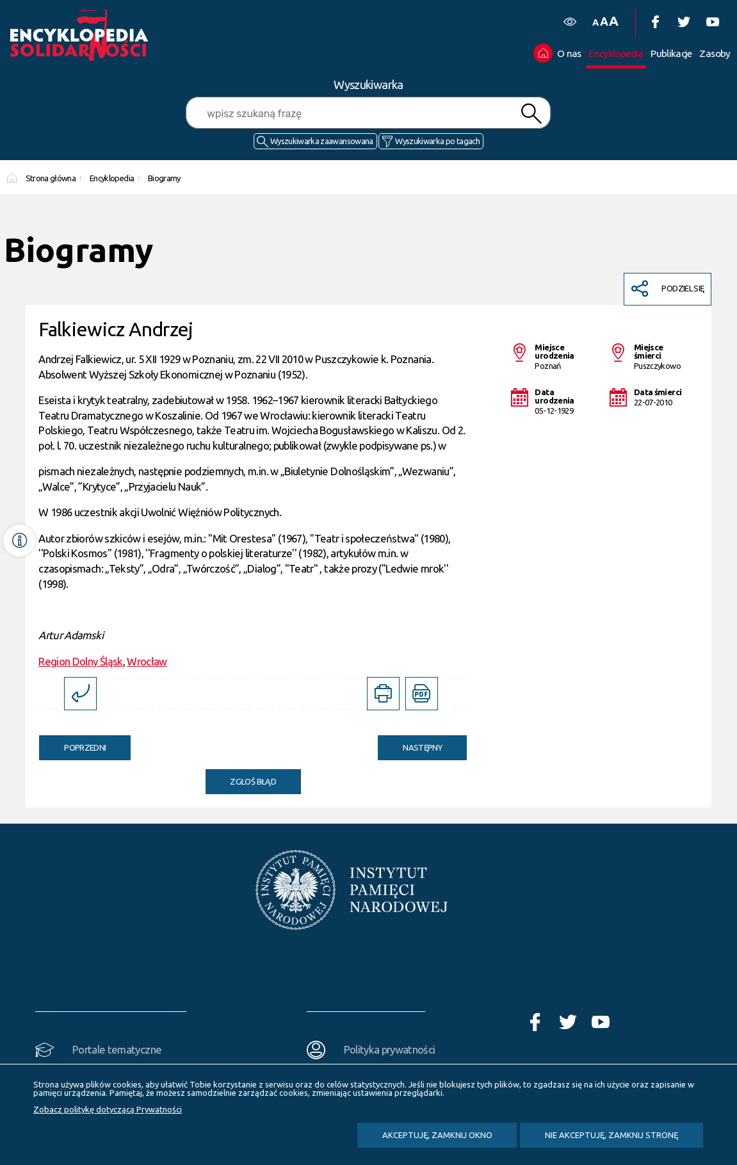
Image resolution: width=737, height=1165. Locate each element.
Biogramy (164, 178)
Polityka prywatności (389, 1049)
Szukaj (531, 113)
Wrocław (146, 661)
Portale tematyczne (116, 1049)
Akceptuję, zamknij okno (437, 1134)
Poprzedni (72, 743)
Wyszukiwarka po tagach (437, 140)
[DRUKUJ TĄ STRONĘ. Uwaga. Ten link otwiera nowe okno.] (383, 693)
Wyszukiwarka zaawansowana (321, 140)
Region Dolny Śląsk (80, 661)
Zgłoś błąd (253, 781)
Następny (410, 743)
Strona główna (51, 178)
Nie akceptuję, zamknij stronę (611, 1134)
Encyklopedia (112, 178)
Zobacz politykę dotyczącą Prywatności (107, 1109)
